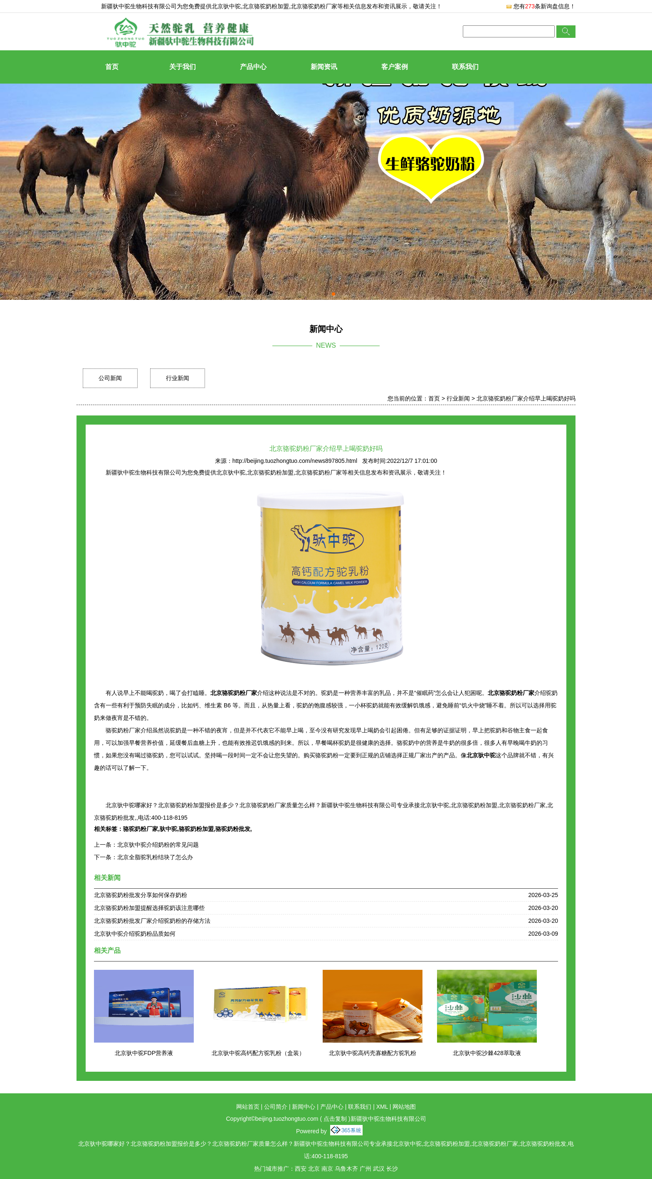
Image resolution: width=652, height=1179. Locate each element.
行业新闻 (177, 378)
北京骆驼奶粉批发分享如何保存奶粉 (140, 895)
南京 (327, 1168)
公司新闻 (110, 378)
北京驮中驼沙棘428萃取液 (487, 1053)
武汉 (379, 1168)
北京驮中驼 (226, 6)
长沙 (392, 1168)
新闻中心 (303, 1106)
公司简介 (275, 1106)
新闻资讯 (324, 66)
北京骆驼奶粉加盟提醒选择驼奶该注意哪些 (149, 908)
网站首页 (247, 1106)
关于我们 (182, 66)
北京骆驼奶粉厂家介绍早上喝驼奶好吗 (526, 398)
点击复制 (335, 1118)
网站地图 (404, 1106)
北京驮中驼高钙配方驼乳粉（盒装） (258, 1053)
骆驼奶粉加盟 (196, 829)
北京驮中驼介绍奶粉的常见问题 (158, 844)
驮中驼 (168, 829)
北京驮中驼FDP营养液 (144, 1053)
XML (382, 1106)
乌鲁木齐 (346, 1168)
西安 (300, 1168)
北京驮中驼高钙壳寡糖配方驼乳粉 (372, 1053)
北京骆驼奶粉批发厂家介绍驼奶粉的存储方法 (152, 920)
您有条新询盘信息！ (540, 6)
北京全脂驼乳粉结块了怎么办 (155, 857)
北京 (314, 1168)
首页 (112, 66)
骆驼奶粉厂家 (140, 829)
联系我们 (465, 66)
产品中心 (253, 66)
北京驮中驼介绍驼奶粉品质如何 (134, 933)
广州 (365, 1168)
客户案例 (394, 66)
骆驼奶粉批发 (232, 829)
